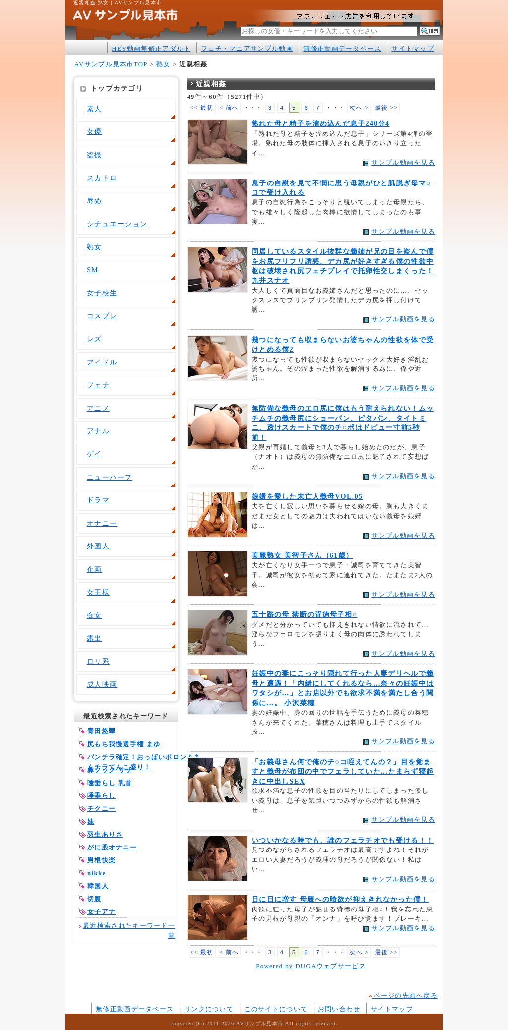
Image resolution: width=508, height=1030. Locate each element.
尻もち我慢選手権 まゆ (124, 744)
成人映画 (102, 684)
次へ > (359, 108)
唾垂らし (101, 795)
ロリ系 (98, 661)
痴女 (94, 615)
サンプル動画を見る (403, 162)
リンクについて (209, 1009)
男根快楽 (101, 860)
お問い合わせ (339, 1009)
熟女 (163, 64)
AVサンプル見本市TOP (110, 64)
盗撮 (94, 155)
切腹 (94, 899)
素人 (94, 109)
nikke (96, 873)
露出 (94, 638)
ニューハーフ (109, 477)
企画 (94, 569)
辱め (94, 201)
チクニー (101, 808)
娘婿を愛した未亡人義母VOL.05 (307, 496)
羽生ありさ (105, 834)
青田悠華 (101, 731)
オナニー (102, 523)
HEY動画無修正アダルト (151, 48)
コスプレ (102, 316)
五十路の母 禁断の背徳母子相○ (305, 614)
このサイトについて (276, 1009)
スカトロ (102, 178)
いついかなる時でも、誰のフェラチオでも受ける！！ (343, 840)
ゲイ (94, 454)
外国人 (98, 546)
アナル (98, 431)
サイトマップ (412, 48)
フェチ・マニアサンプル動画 (247, 48)
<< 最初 (202, 108)
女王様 (98, 592)
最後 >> (386, 108)
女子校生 (102, 293)
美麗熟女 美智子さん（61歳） (302, 555)
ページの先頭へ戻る (403, 995)
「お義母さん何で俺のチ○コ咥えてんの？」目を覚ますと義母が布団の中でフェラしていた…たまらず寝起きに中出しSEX (343, 771)
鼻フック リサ (109, 770)
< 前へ (229, 108)
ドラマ (98, 500)
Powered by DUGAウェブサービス (311, 965)
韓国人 (98, 886)
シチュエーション (117, 224)
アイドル (102, 362)
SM (92, 270)
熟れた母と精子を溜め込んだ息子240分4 (320, 123)
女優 (94, 131)
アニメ (98, 408)
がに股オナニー (112, 847)
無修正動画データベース (342, 48)
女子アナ (101, 911)
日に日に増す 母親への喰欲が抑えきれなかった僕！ (340, 899)
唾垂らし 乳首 (109, 783)
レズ (94, 339)
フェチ (98, 385)
